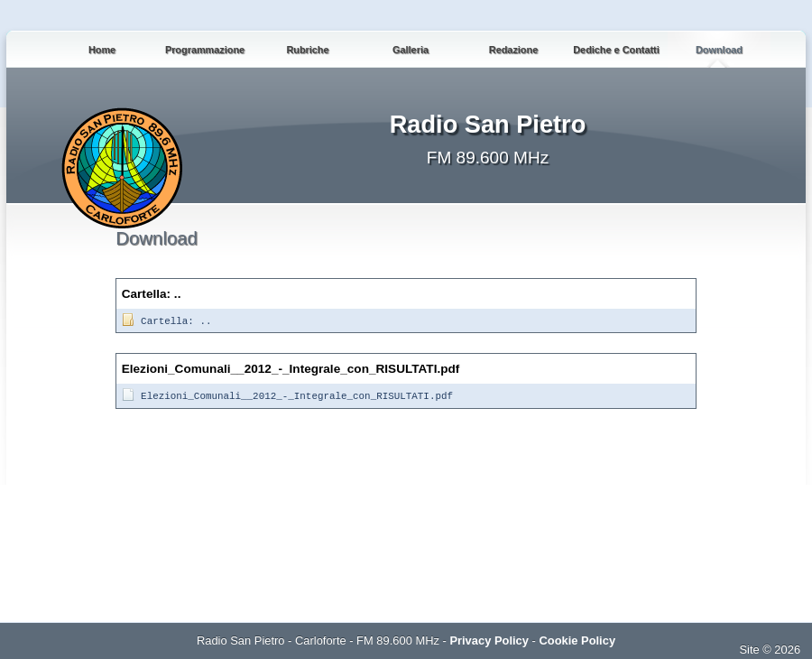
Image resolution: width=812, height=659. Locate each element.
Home (101, 49)
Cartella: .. (166, 321)
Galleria (410, 49)
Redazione (513, 49)
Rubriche (307, 49)
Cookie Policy (577, 640)
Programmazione (205, 49)
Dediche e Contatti (616, 49)
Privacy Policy (489, 640)
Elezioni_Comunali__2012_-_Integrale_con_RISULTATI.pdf (287, 396)
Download (719, 49)
